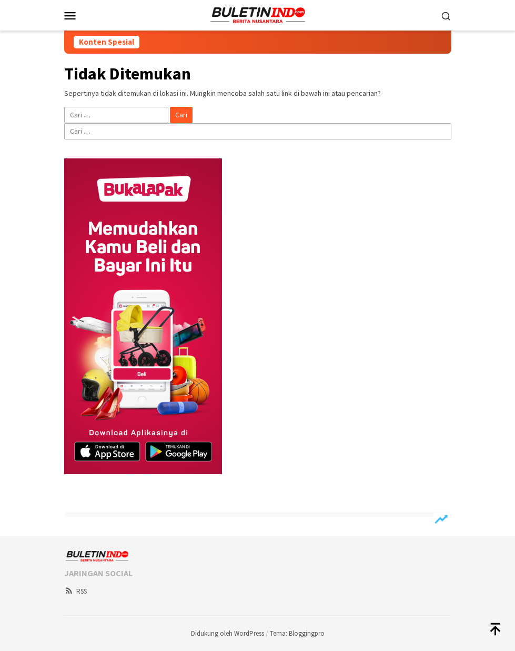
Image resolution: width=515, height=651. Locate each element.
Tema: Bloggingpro (297, 633)
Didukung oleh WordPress (227, 633)
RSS (75, 591)
